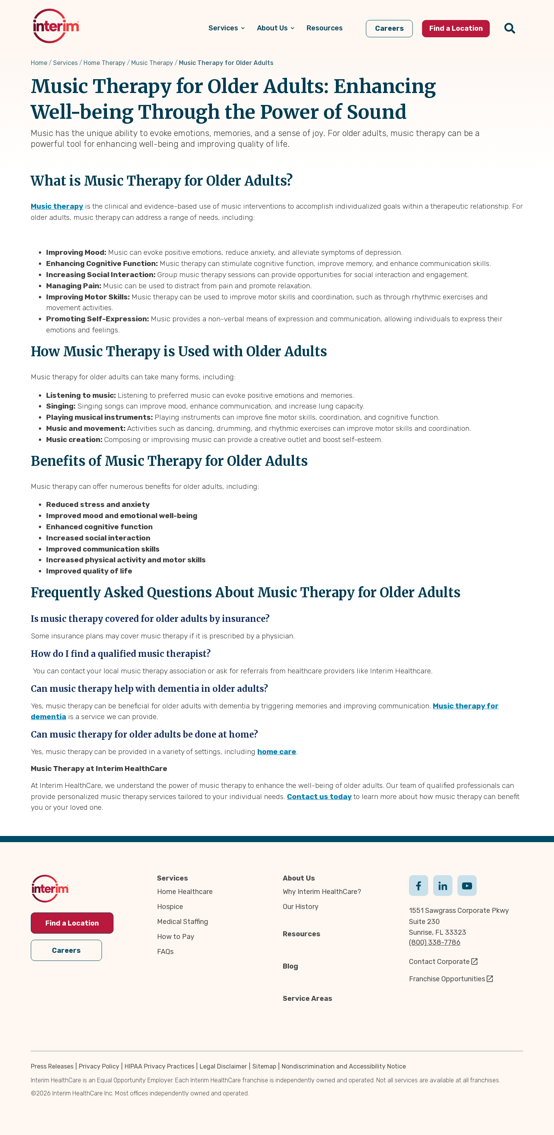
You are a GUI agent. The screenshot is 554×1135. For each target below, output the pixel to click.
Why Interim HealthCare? (322, 891)
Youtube (467, 884)
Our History (301, 906)
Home (39, 62)
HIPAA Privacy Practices (159, 1066)
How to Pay (175, 936)
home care (276, 751)
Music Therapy (152, 62)
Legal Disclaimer (223, 1066)
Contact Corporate (439, 961)
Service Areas (307, 998)
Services (65, 62)
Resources (301, 934)
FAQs (165, 951)
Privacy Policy (99, 1066)
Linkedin (442, 884)
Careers (66, 949)
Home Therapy (104, 62)
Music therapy (57, 206)
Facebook (418, 884)
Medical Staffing (182, 921)
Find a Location (72, 923)
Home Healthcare (185, 891)
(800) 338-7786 (435, 942)
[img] (56, 26)
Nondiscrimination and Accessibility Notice (344, 1066)
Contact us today (319, 796)
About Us (299, 878)
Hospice (170, 906)
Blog (290, 966)
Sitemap (264, 1066)
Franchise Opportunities (447, 979)
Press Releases (52, 1066)
